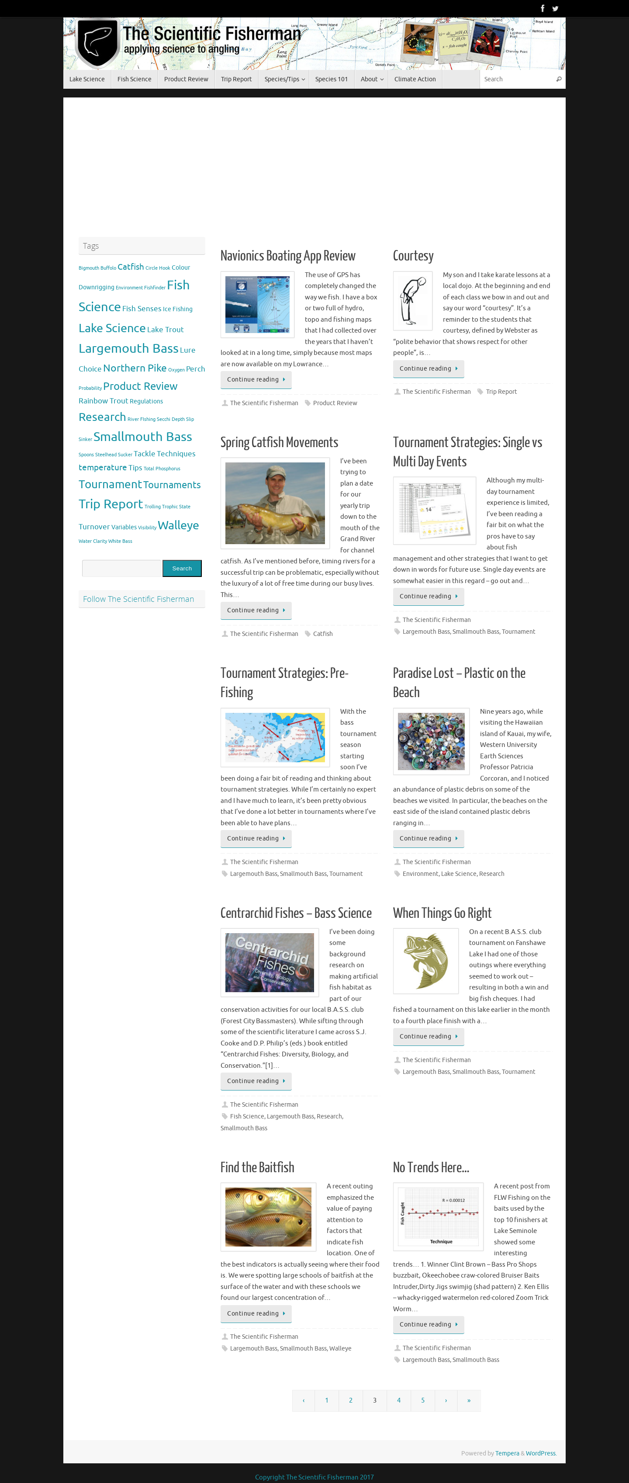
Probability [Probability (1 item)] (90, 388)
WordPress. (541, 1453)
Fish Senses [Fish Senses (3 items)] (142, 308)
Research (492, 874)
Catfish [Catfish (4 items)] (131, 267)
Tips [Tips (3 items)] (135, 467)
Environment (421, 874)
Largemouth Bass (426, 632)
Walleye (340, 1348)
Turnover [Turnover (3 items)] (94, 526)
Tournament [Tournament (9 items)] (110, 484)
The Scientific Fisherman (264, 403)
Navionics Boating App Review (288, 256)
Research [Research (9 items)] (102, 417)
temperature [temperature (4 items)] (103, 467)
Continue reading (257, 379)
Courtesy (413, 256)
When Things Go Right (442, 913)
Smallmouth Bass (476, 632)
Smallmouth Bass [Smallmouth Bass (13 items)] (142, 437)
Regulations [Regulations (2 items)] (146, 401)
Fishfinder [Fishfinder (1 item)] (155, 288)
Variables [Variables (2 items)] (124, 527)
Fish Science (247, 1116)
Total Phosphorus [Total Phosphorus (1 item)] (162, 469)
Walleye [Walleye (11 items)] (178, 525)
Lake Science (459, 874)
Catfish (323, 634)
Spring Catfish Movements (280, 443)
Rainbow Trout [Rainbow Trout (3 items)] (103, 401)
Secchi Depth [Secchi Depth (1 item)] (171, 419)
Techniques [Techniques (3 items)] (176, 453)
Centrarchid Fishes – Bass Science (296, 913)
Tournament (519, 632)
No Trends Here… (431, 1168)
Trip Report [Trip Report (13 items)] (111, 504)
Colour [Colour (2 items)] (181, 267)
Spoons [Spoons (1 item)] (86, 455)
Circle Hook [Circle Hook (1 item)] (157, 268)
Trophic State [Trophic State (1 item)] (176, 507)
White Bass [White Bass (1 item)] (120, 541)
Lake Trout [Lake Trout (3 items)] (165, 329)
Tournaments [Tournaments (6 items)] (172, 485)
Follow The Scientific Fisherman (138, 599)
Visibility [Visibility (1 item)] (147, 528)
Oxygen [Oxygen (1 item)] (176, 370)
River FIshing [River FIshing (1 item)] (142, 419)
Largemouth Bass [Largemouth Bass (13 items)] (129, 348)
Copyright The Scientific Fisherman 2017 (314, 1477)
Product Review (335, 403)
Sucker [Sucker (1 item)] (125, 455)
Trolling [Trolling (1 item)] (153, 507)
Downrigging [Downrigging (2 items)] (96, 287)
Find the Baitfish (257, 1168)
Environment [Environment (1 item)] (129, 288)
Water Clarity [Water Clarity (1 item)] (93, 541)
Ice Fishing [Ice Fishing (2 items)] (178, 309)
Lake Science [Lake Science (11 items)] (112, 328)
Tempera (507, 1453)
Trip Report (501, 392)
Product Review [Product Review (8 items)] (140, 386)
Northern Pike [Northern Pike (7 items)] (135, 368)
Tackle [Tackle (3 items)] (145, 453)
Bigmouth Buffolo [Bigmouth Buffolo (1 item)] (97, 268)
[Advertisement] (387, 169)
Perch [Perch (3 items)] (195, 369)
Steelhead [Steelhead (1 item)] (106, 455)
